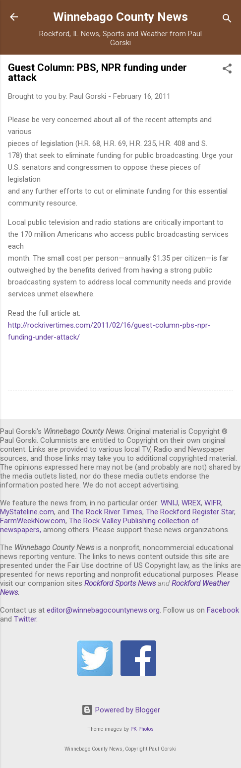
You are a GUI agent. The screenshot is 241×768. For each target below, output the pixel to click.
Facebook (223, 610)
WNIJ (169, 502)
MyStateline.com (27, 511)
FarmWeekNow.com (32, 520)
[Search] (227, 20)
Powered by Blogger (120, 709)
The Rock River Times (106, 511)
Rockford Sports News (120, 583)
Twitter (25, 619)
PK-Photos (142, 729)
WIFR (212, 502)
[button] (227, 70)
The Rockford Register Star (190, 511)
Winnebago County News (120, 17)
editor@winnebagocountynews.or (101, 610)
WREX (191, 502)
